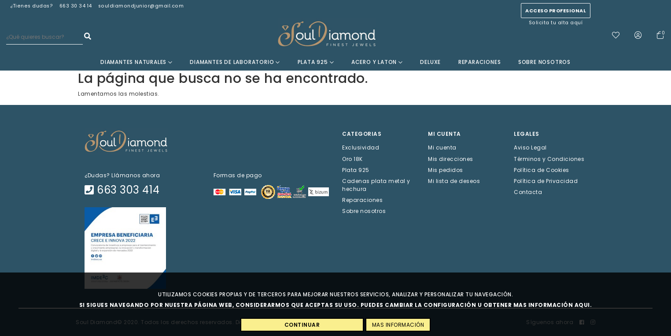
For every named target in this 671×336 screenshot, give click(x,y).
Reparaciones (479, 62)
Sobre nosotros (544, 62)
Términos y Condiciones (549, 158)
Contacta (528, 192)
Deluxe (430, 62)
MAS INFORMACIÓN (398, 325)
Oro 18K (352, 158)
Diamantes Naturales (136, 62)
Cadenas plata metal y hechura (376, 185)
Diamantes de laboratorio (235, 62)
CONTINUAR (302, 325)
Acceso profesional (555, 10)
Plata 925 (316, 62)
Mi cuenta (442, 147)
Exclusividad (360, 147)
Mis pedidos (445, 169)
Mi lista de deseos (454, 181)
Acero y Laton (377, 62)
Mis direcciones (450, 158)
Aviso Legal (530, 147)
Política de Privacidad (546, 181)
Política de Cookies (541, 169)
